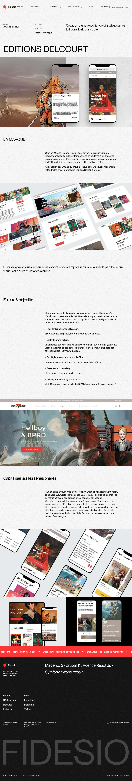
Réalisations (36, 7)
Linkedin (7, 709)
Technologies (73, 7)
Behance (7, 704)
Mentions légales (10, 775)
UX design (38, 25)
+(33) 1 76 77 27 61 (51, 723)
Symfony (52, 672)
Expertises (54, 7)
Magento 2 (54, 665)
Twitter (27, 709)
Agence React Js (97, 665)
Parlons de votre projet (119, 7)
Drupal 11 (73, 665)
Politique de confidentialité (30, 775)
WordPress (71, 672)
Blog (91, 7)
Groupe (20, 7)
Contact (104, 7)
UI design (38, 29)
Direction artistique (43, 33)
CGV (45, 775)
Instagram (29, 704)
